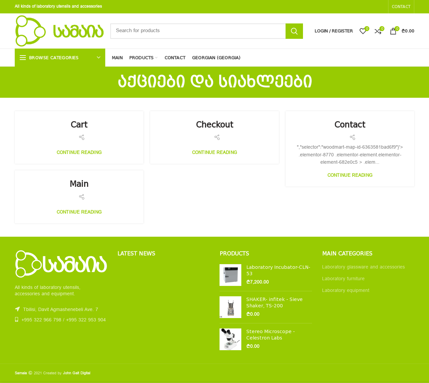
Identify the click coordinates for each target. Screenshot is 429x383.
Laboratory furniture (343, 279)
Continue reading (79, 153)
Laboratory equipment (345, 291)
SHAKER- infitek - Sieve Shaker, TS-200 (274, 302)
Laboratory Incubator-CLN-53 (278, 270)
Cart (79, 125)
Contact (349, 125)
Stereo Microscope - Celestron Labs (270, 334)
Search (294, 31)
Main (79, 184)
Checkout (214, 125)
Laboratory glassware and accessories (363, 267)
